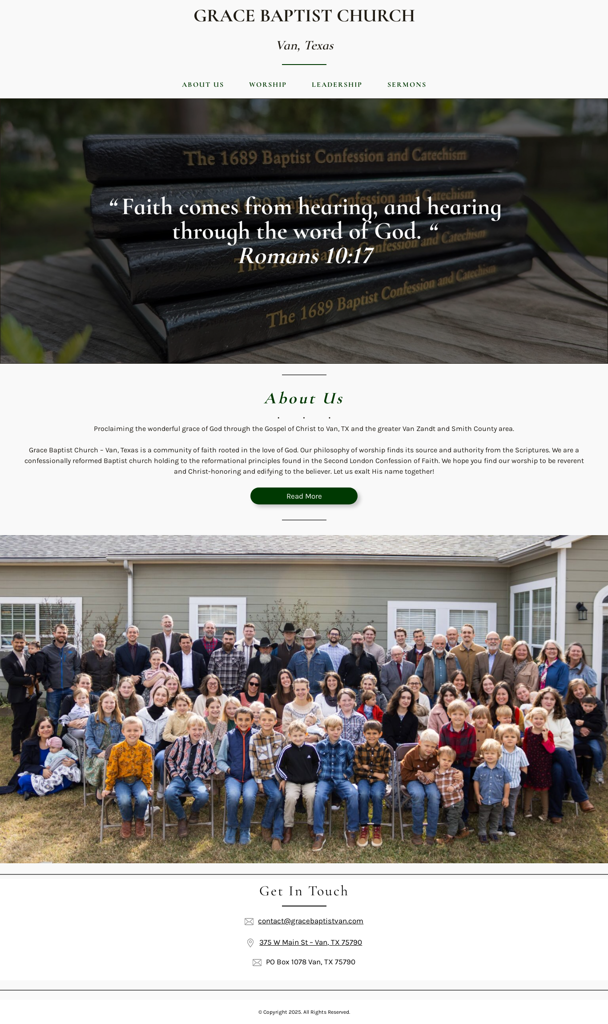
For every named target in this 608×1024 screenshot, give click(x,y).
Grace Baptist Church (304, 15)
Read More (304, 496)
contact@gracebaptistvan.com (310, 920)
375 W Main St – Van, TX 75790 (310, 942)
